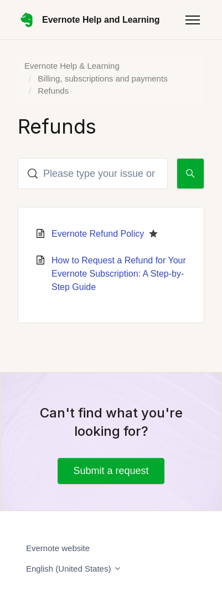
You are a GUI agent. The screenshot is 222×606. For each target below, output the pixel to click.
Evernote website (58, 548)
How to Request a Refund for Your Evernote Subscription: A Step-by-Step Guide (118, 274)
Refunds (53, 90)
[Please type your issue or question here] (93, 173)
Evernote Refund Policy (97, 233)
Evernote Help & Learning (72, 65)
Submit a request (110, 470)
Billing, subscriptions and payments (102, 78)
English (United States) (74, 568)
